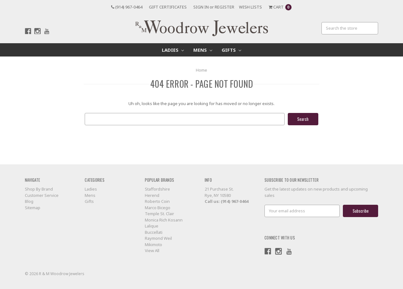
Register (224, 7)
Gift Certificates (168, 7)
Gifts (231, 50)
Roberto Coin (157, 201)
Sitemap (32, 207)
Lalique (151, 226)
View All (152, 250)
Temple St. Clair (159, 213)
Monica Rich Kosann (164, 220)
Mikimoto (153, 244)
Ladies (173, 50)
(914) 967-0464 (126, 7)
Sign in (201, 7)
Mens (202, 50)
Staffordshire (157, 189)
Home (201, 70)
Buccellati (153, 232)
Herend (152, 195)
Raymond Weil (158, 238)
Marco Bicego (157, 207)
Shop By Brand (39, 189)
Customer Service (42, 195)
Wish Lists (250, 7)
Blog (29, 201)
